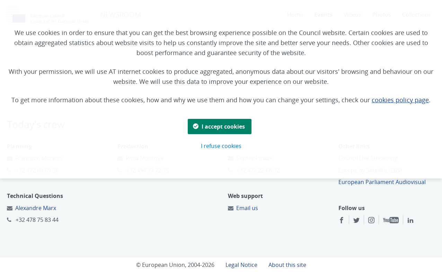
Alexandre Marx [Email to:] (35, 208)
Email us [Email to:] (247, 208)
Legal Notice (241, 265)
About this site (287, 265)
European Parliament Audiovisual (382, 182)
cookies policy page (400, 100)
